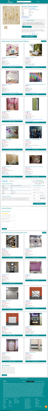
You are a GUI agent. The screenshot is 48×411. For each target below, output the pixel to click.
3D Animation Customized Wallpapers (32, 138)
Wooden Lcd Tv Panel (6, 247)
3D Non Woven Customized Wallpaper (9, 56)
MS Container (41, 385)
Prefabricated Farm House (12, 385)
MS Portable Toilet (19, 385)
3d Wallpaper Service (6, 110)
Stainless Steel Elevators (35, 384)
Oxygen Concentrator (11, 396)
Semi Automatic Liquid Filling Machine (36, 392)
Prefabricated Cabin (6, 386)
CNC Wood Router (38, 387)
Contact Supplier (12, 66)
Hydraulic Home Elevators (9, 384)
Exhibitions (5, 406)
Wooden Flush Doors (6, 351)
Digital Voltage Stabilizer (36, 388)
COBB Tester (30, 389)
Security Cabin (41, 384)
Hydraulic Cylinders (25, 387)
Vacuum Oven (11, 387)
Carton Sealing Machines (38, 383)
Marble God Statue (36, 390)
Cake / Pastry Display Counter (15, 390)
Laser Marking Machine (13, 382)
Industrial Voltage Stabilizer (29, 388)
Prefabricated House (34, 386)
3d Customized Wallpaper (7, 83)
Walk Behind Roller (33, 382)
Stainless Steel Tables (23, 383)
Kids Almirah (27, 273)
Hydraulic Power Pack (32, 387)
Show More (44, 40)
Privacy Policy (16, 402)
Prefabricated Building (19, 386)
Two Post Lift (30, 393)
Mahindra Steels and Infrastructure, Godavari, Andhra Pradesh (12, 118)
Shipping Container (40, 386)
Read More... (33, 31)
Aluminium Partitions (17, 383)
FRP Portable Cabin (36, 385)
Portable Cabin (19, 382)
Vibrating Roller (38, 382)
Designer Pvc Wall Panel (7, 325)
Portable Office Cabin (12, 386)
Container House (5, 387)
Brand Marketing (27, 404)
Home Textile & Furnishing (6, 3)
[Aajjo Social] (41, 380)
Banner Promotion (27, 403)
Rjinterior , (3, 146)
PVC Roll (41, 390)
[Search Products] (17, 1)
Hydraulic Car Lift (22, 384)
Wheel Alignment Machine (36, 393)
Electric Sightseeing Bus (28, 395)
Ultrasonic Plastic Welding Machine (37, 391)
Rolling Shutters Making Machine (18, 393)
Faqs (4, 407)
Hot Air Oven (15, 387)
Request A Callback (24, 377)
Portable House (5, 385)
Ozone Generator (17, 396)
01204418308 (37, 399)
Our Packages (27, 402)
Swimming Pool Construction (36, 394)
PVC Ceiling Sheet (29, 247)
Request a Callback (29, 35)
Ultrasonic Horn (24, 391)
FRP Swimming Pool (28, 394)
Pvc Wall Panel (28, 299)
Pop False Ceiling (5, 273)
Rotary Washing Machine (20, 388)
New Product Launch (28, 405)
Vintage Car (37, 395)
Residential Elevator (17, 384)
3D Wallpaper (12, 3)
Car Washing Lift (25, 393)
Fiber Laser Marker (23, 390)
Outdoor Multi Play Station (26, 382)
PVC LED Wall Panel (29, 325)
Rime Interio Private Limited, (30, 64)
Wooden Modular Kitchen (9, 393)
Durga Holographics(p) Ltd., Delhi (30, 91)
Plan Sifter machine (18, 391)
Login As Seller (27, 407)
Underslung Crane (11, 389)
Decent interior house (30, 19)
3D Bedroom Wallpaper (29, 56)
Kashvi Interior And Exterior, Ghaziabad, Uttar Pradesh (11, 64)
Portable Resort (24, 385)
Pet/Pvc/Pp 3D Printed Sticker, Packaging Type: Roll (35, 83)
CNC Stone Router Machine (13, 388)
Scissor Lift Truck (28, 384)
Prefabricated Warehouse (26, 386)
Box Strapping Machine (30, 383)
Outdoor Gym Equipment (20, 395)
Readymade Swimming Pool (12, 395)
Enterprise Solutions (28, 406)
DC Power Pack (19, 387)
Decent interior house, (29, 146)
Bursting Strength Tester (35, 389)
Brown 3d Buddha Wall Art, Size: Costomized (34, 165)
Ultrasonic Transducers (6, 392)
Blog (4, 404)
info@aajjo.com (37, 402)
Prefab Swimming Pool (21, 394)
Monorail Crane (25, 389)
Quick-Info (4, 405)
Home (2, 3)
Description (11, 180)
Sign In (38, 1)
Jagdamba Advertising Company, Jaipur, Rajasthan (10, 91)
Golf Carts (33, 395)
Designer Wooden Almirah (30, 351)
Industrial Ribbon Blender (9, 383)
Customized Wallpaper (6, 165)
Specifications (5, 180)
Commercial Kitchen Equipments (10, 391)
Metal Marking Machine (29, 390)
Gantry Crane (16, 389)
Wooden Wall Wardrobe (6, 299)
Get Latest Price (33, 7)
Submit (4, 228)
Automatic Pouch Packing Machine (25, 392)
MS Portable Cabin (30, 385)
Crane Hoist (20, 389)
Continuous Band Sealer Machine (15, 392)
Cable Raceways (29, 391)
